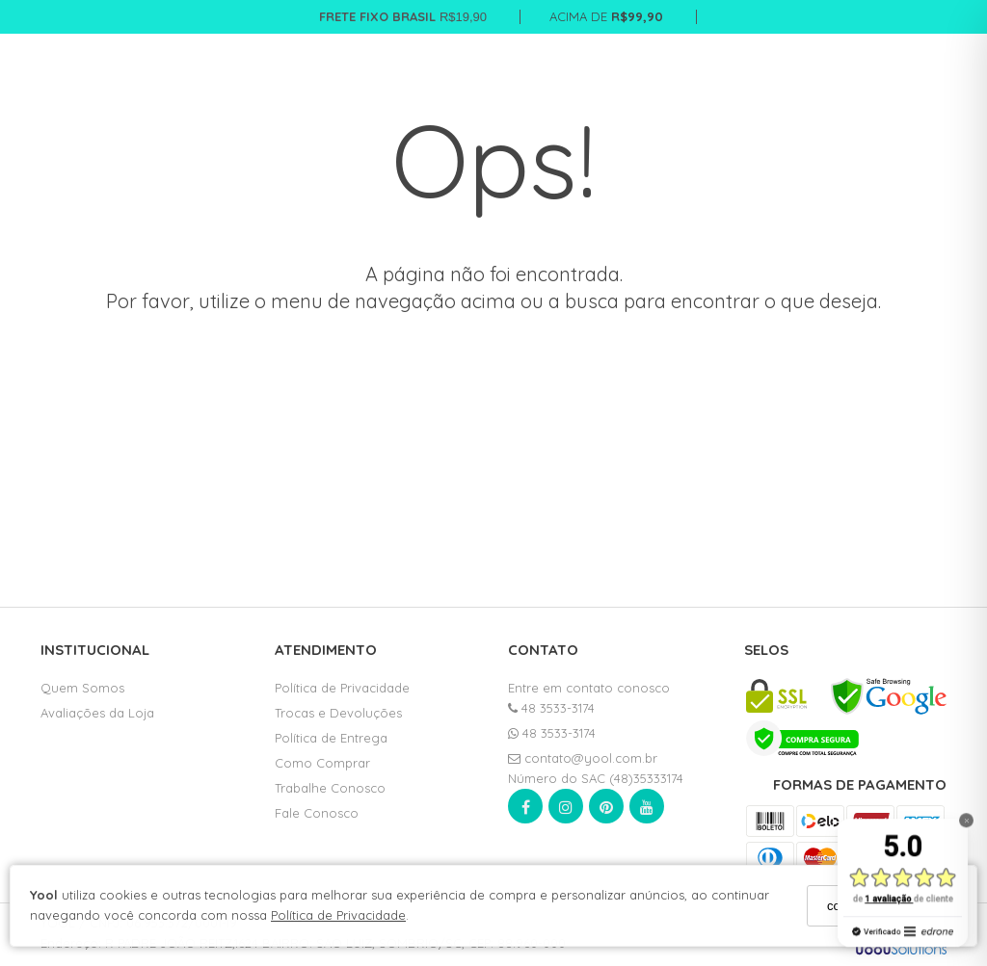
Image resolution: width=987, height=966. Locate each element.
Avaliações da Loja (97, 712)
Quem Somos (82, 687)
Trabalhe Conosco (330, 788)
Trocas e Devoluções (338, 712)
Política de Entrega (331, 737)
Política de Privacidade (338, 915)
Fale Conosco (317, 813)
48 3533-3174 (551, 708)
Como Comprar (322, 762)
